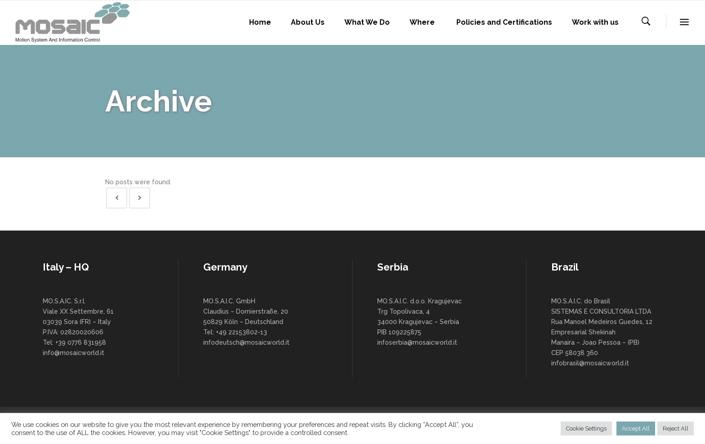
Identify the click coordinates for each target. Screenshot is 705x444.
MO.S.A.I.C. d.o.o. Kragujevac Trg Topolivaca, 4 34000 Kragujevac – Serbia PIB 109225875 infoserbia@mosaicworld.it (419, 321)
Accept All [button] (636, 428)
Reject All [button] (675, 428)
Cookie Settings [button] (586, 428)
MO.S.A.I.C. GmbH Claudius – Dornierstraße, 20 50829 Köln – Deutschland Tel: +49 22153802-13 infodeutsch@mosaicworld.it (246, 321)
